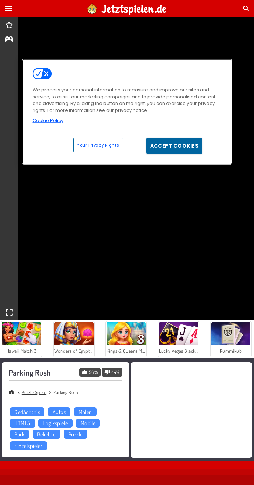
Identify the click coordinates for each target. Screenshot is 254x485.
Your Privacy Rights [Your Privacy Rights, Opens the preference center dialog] (98, 145)
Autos (59, 411)
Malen (85, 411)
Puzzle (75, 434)
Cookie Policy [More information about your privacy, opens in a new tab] (48, 120)
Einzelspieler (28, 445)
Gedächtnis (27, 411)
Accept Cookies (174, 145)
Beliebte (46, 434)
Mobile (88, 423)
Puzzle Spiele (34, 392)
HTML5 (22, 423)
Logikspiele (55, 423)
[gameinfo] (9, 39)
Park (19, 434)
